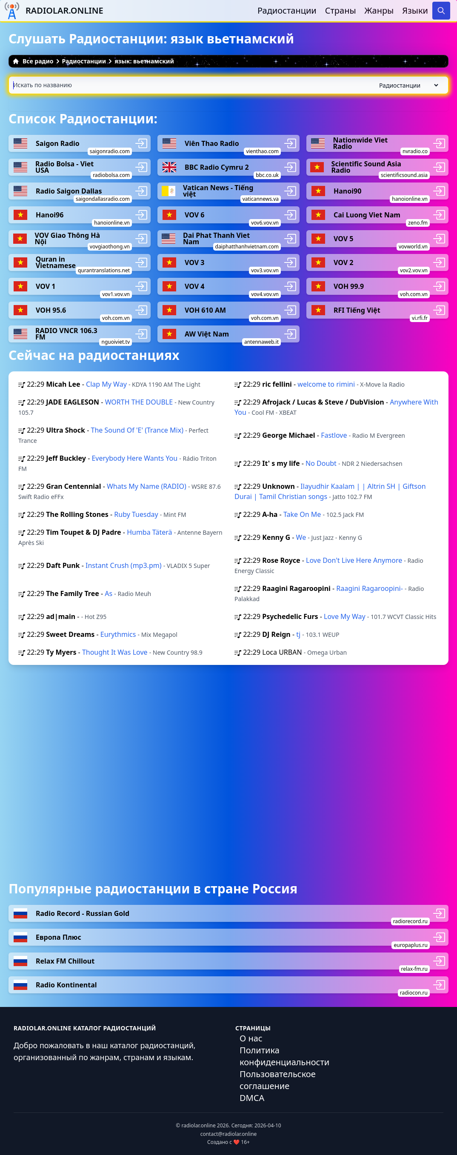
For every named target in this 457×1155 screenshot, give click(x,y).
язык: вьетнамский (144, 61)
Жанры (379, 10)
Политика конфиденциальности (284, 1056)
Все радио (33, 61)
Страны (340, 10)
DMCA (252, 1098)
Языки (415, 10)
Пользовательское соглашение (278, 1080)
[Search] (441, 11)
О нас (251, 1038)
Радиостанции (287, 10)
